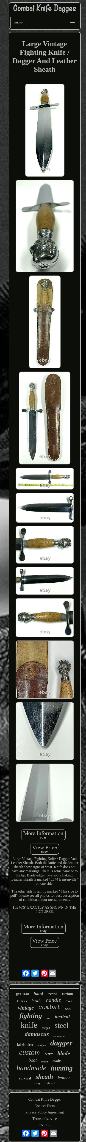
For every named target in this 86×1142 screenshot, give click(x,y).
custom (29, 1052)
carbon (67, 993)
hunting (62, 1068)
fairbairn (25, 1044)
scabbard (49, 1083)
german (22, 993)
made (57, 1061)
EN (41, 1125)
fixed (69, 1001)
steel (61, 1025)
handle (53, 1000)
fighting (30, 1015)
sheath (44, 1076)
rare (48, 1053)
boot (33, 1060)
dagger (61, 1043)
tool (48, 1018)
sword (44, 1061)
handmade (31, 1068)
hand (38, 994)
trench (53, 994)
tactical (62, 1016)
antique (41, 1045)
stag (37, 1083)
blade (63, 1053)
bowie (37, 1000)
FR (48, 1125)
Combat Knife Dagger (44, 1099)
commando (58, 1036)
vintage (26, 1008)
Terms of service (44, 1119)
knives (22, 1001)
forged (46, 1028)
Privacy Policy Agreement (44, 1112)
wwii (68, 1009)
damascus (37, 1034)
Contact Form (44, 1106)
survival (25, 1078)
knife (29, 1025)
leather (64, 1077)
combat (49, 1007)
